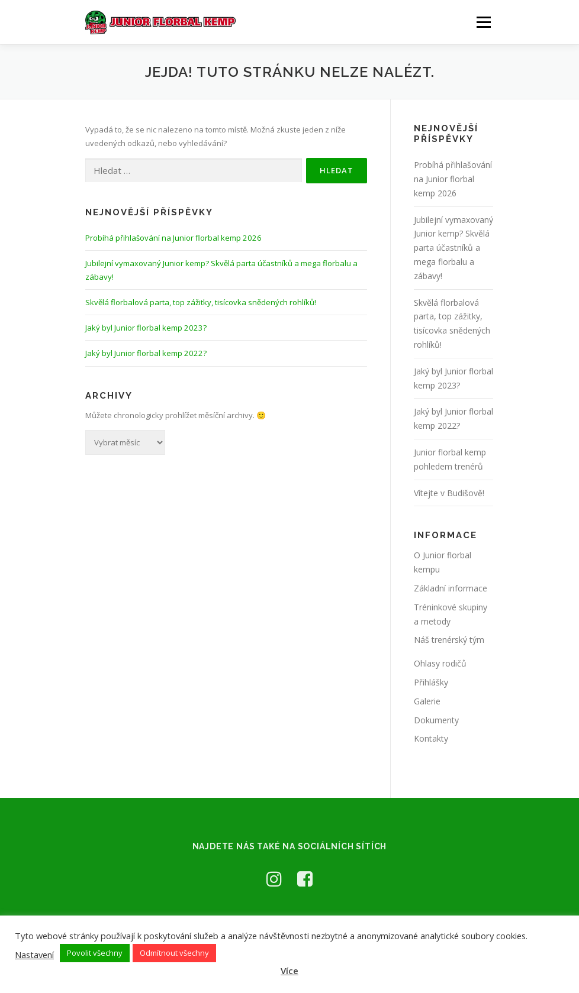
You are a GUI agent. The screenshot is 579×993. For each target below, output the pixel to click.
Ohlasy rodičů (440, 663)
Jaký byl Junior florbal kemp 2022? (146, 353)
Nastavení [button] (34, 954)
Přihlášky (431, 682)
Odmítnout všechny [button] (174, 952)
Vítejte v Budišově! (449, 493)
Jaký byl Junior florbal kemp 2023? (146, 327)
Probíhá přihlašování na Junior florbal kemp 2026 (173, 237)
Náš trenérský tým (449, 639)
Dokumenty (436, 720)
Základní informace (450, 588)
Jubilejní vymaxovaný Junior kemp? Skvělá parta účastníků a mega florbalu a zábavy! (453, 248)
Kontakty (431, 738)
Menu (483, 22)
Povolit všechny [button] (95, 952)
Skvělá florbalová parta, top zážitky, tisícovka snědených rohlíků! (200, 302)
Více (289, 970)
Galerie (427, 701)
